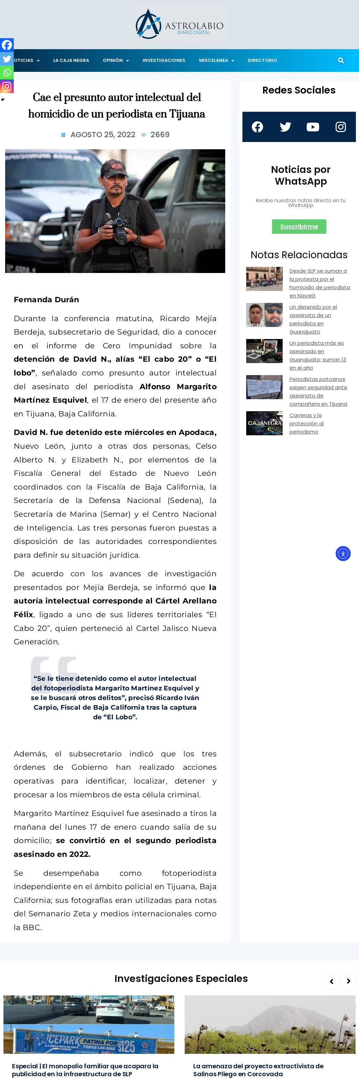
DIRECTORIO (262, 60)
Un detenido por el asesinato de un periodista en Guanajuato (313, 319)
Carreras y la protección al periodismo (307, 423)
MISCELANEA (216, 60)
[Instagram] (7, 86)
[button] (341, 60)
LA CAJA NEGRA (71, 60)
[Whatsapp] (7, 72)
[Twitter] (7, 59)
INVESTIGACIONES (164, 60)
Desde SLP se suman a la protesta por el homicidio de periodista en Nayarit (320, 283)
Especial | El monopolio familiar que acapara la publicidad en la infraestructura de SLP (85, 1070)
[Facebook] (7, 45)
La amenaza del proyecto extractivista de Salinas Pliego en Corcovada (258, 1070)
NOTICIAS (25, 60)
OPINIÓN (116, 60)
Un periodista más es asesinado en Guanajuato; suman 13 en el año (318, 355)
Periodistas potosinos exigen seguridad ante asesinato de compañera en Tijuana (318, 391)
